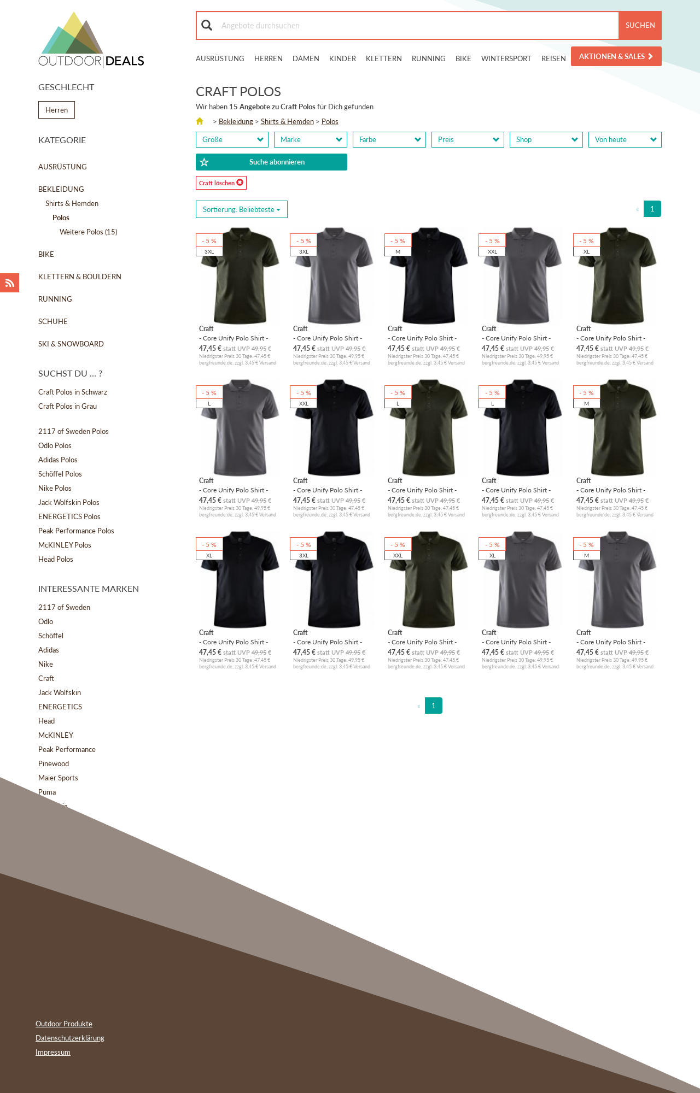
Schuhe (53, 321)
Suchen (640, 25)
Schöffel (50, 635)
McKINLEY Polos (64, 544)
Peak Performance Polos (76, 530)
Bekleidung (61, 189)
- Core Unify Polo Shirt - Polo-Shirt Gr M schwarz (423, 338)
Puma (47, 792)
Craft (46, 678)
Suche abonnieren (252, 162)
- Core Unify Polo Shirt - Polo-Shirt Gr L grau (233, 490)
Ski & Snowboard (71, 343)
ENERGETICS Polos (69, 516)
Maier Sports (58, 777)
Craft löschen (221, 182)
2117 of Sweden (64, 607)
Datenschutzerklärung (70, 1037)
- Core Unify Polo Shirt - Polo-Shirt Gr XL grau (516, 641)
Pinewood (53, 763)
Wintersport (506, 58)
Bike (463, 58)
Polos (330, 121)
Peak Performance (67, 749)
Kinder (342, 58)
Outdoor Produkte (64, 1023)
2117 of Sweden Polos (73, 431)
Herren (268, 58)
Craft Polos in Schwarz (72, 391)
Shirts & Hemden (71, 203)
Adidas (48, 649)
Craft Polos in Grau (67, 406)
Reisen (553, 58)
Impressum (53, 1052)
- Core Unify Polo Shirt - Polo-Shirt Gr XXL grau (516, 338)
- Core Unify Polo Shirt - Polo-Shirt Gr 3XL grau (327, 338)
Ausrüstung (220, 58)
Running (429, 58)
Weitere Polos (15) (88, 231)
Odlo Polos (55, 445)
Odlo (45, 621)
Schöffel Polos (60, 473)
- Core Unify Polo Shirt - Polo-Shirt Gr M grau (610, 641)
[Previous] (638, 209)
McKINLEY (55, 735)
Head (46, 720)
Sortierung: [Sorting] (242, 209)
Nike (45, 664)
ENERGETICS (60, 706)
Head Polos (55, 559)
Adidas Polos (58, 459)
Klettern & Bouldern (79, 276)
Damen (306, 58)
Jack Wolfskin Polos (69, 502)
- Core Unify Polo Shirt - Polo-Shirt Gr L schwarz (516, 490)
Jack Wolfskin (59, 692)
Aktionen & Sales (616, 56)
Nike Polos (55, 488)
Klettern (384, 58)
